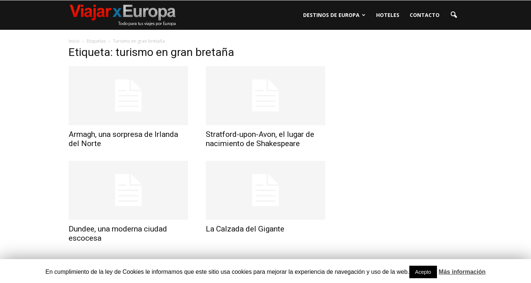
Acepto (423, 272)
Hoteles (387, 14)
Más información (462, 272)
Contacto (425, 14)
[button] (453, 15)
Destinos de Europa (334, 14)
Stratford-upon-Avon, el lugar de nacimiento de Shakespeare (260, 139)
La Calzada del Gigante (245, 228)
